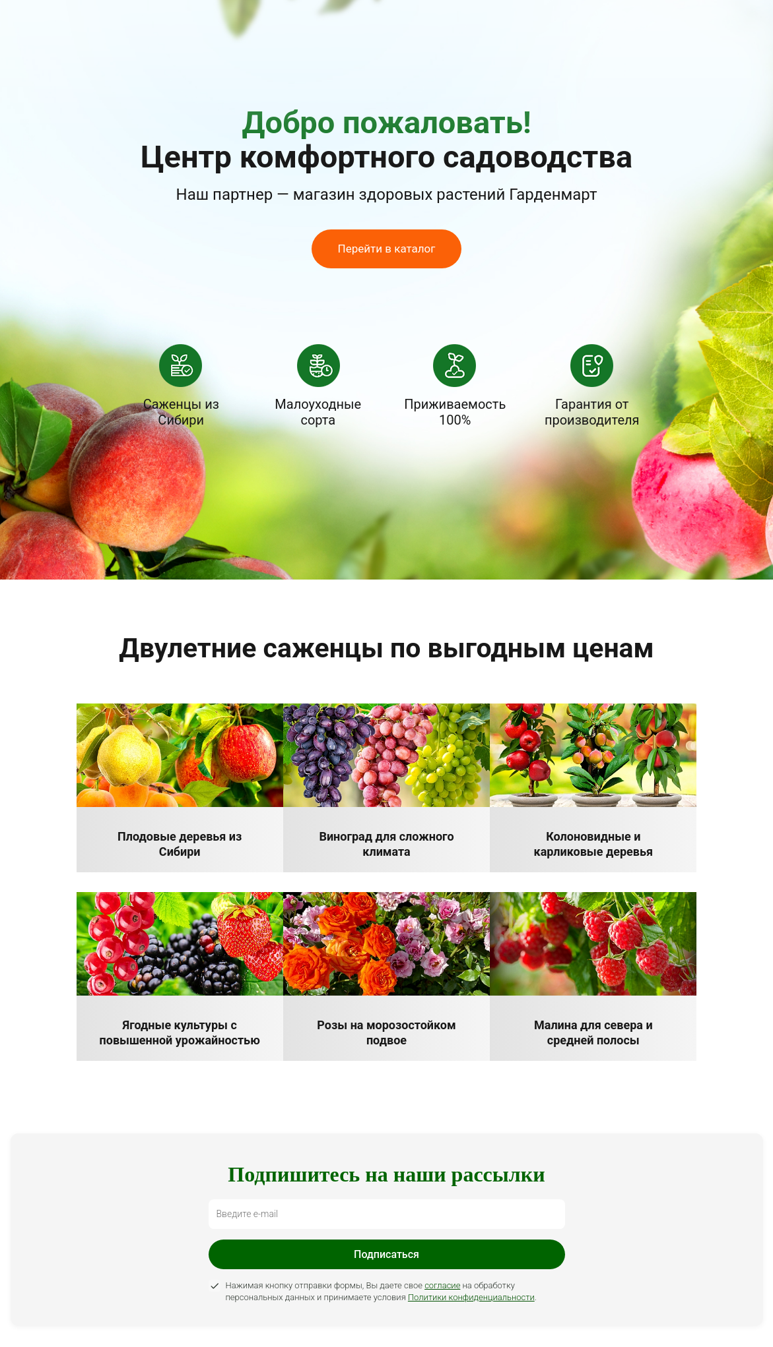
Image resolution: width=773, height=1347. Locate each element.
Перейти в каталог (387, 248)
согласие (442, 1285)
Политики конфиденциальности (471, 1297)
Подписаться (386, 1254)
